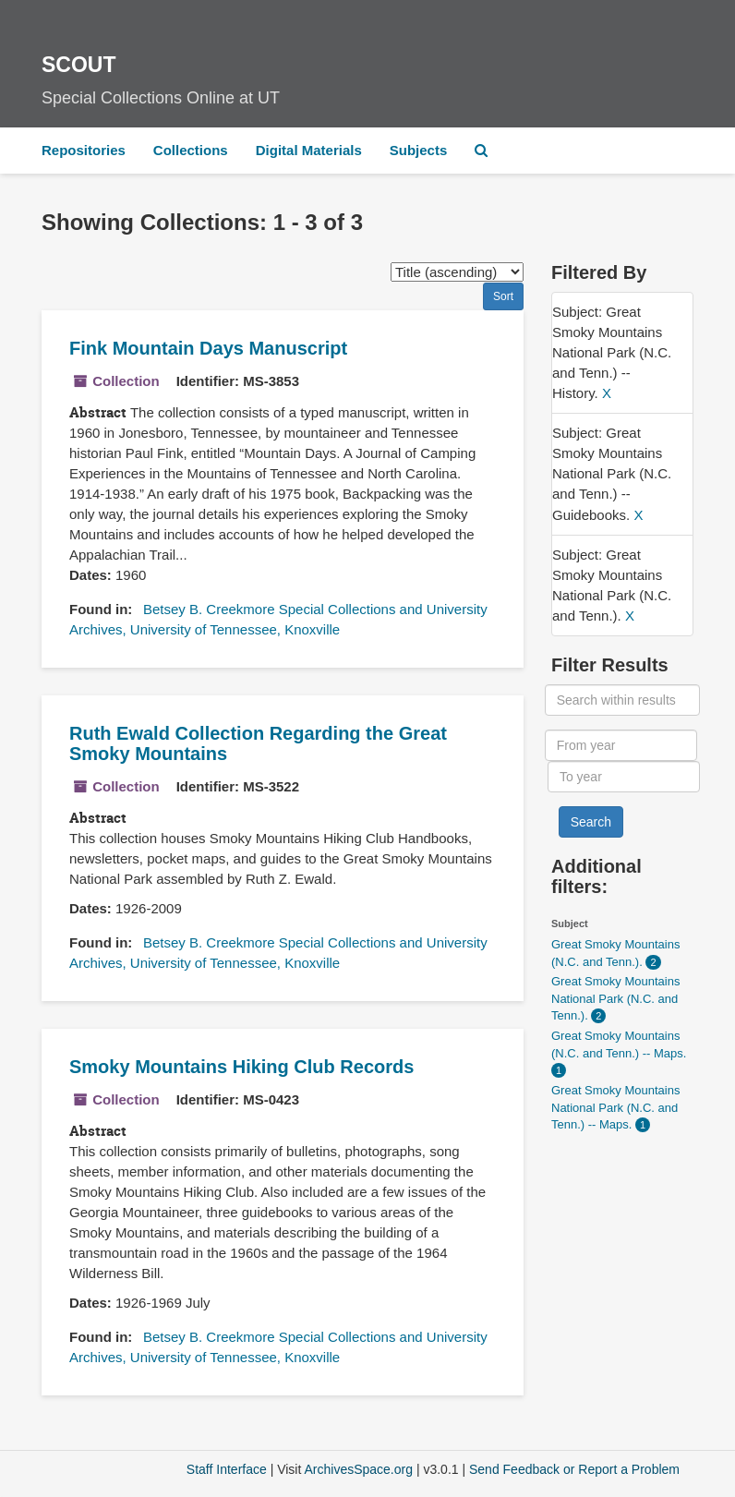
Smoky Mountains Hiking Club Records (241, 1066)
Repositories (84, 150)
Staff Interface (227, 1469)
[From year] (621, 745)
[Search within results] (623, 700)
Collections (190, 150)
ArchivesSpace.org (358, 1469)
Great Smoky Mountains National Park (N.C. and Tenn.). (615, 998)
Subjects (419, 150)
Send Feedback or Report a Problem (574, 1469)
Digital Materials (309, 150)
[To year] (624, 776)
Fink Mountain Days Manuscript (208, 348)
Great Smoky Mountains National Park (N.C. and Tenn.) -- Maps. (615, 1107)
